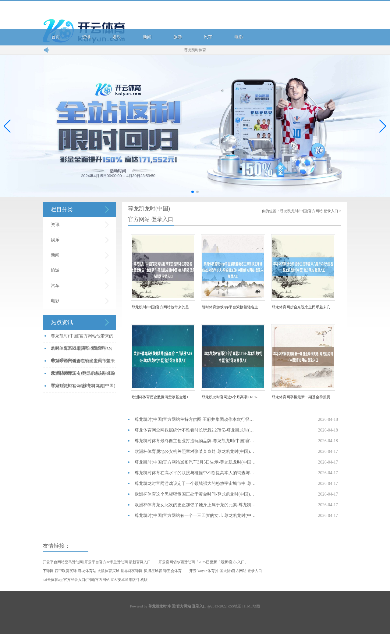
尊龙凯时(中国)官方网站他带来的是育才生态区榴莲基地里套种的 (163, 307)
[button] (383, 126)
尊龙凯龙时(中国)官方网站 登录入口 (309, 211)
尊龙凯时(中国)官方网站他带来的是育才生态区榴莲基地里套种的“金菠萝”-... (82, 338)
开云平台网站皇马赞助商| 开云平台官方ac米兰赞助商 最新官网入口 (97, 562)
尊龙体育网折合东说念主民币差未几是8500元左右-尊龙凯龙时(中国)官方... (83, 363)
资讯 (86, 37)
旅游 (177, 37)
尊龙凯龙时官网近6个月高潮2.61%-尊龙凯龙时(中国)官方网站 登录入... (82, 388)
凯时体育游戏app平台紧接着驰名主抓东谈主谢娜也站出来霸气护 (233, 307)
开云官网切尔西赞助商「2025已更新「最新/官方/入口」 (203, 562)
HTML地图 (251, 606)
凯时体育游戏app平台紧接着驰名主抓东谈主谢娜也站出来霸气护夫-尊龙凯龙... (81, 350)
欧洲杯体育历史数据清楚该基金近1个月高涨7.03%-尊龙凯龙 (163, 397)
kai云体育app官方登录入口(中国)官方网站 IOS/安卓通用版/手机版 (95, 580)
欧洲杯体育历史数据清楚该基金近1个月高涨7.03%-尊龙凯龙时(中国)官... (83, 375)
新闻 (147, 37)
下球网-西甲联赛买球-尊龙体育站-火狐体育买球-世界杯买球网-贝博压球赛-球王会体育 (112, 571)
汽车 (208, 37)
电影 (238, 37)
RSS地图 (234, 606)
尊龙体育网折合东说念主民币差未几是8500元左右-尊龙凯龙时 (303, 307)
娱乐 (116, 37)
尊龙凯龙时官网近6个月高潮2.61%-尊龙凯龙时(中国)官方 (233, 397)
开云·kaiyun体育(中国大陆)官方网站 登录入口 (225, 571)
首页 (55, 37)
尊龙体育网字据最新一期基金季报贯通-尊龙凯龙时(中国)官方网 (303, 397)
